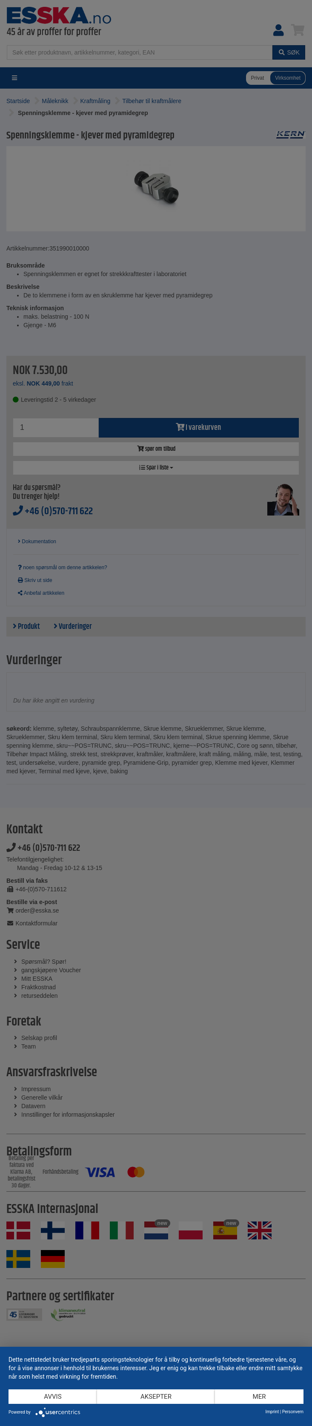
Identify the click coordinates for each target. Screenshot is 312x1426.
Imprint (272, 1411)
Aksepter (156, 1396)
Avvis (52, 1396)
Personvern (292, 1411)
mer (259, 1396)
